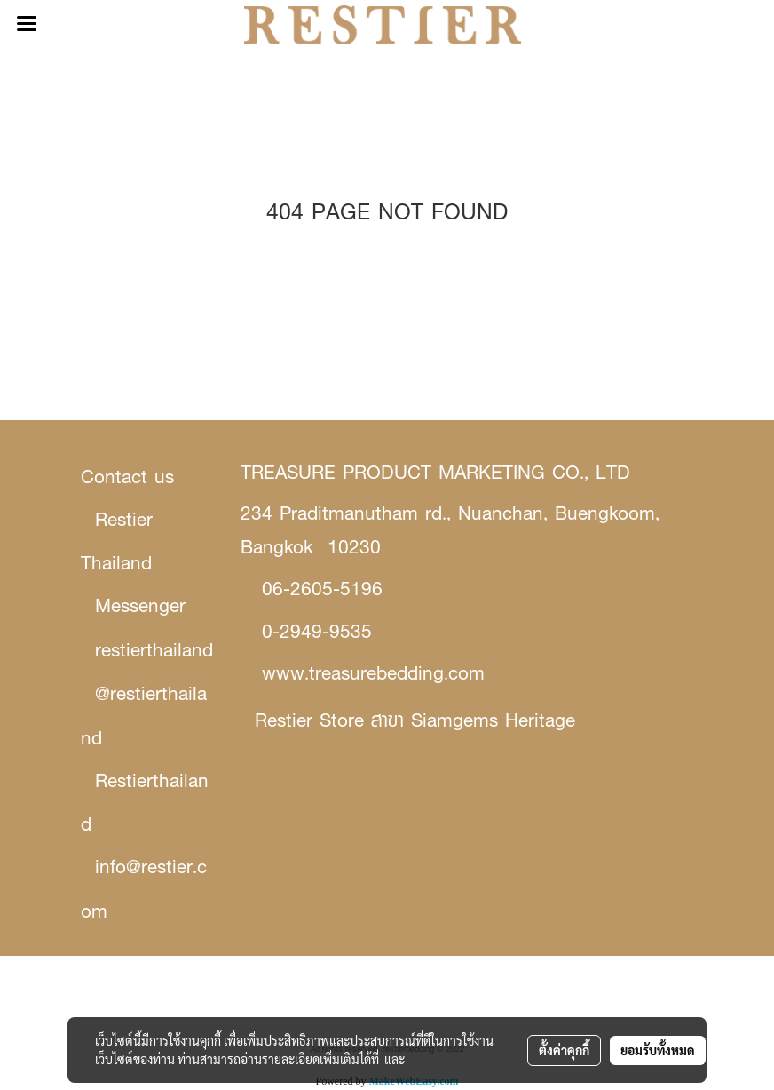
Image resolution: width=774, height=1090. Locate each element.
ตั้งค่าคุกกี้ (564, 1050)
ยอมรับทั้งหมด (657, 1050)
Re (266, 720)
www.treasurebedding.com (373, 673)
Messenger (140, 605)
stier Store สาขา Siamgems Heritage (426, 720)
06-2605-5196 (322, 588)
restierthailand (154, 650)
